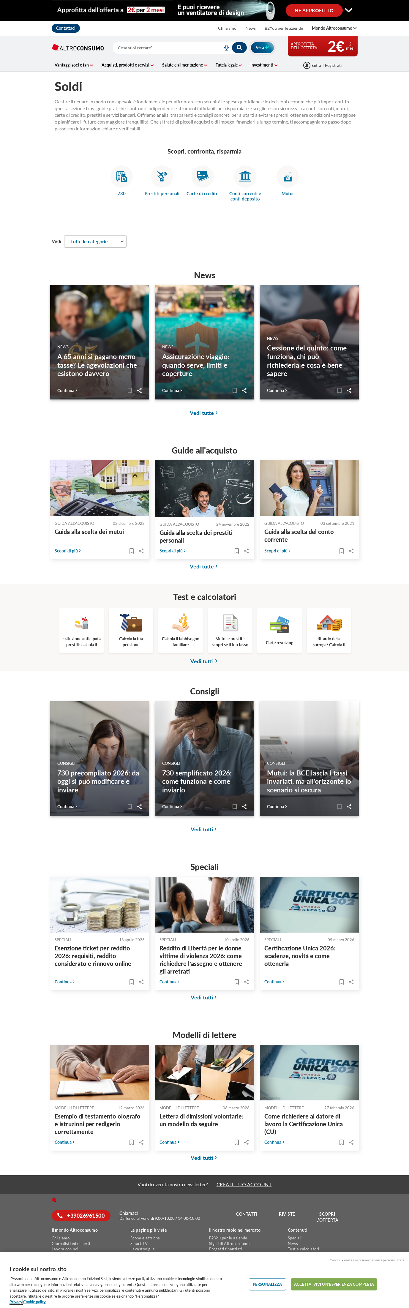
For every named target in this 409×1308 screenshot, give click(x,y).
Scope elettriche (145, 1238)
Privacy (16, 1301)
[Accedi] (312, 65)
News (250, 28)
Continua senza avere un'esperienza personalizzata (367, 1260)
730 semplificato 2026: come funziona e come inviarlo (197, 781)
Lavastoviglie (142, 1249)
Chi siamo (227, 28)
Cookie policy (34, 1301)
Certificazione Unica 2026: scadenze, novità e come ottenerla (299, 955)
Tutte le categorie (89, 241)
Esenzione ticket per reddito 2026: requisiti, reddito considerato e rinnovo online (93, 955)
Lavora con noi (65, 1249)
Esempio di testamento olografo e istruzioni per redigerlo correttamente (97, 1124)
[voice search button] (224, 47)
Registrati (333, 65)
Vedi (56, 241)
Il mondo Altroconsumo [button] (75, 1230)
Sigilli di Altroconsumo (229, 1243)
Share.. (139, 391)
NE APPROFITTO (314, 10)
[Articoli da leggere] (129, 391)
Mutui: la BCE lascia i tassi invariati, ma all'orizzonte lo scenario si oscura (309, 781)
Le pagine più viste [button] (148, 1230)
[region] (204, 1280)
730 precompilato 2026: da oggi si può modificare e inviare (98, 781)
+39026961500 (81, 1215)
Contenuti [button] (298, 1230)
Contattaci (65, 28)
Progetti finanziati (225, 1249)
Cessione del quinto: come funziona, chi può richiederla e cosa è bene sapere (307, 360)
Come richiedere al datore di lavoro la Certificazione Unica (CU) (303, 1124)
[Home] (54, 1199)
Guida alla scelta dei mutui (89, 531)
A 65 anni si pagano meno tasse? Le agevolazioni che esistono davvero (97, 364)
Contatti (247, 1214)
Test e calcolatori (303, 1249)
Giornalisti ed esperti (71, 1243)
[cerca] (160, 47)
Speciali (295, 1238)
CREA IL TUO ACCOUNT (244, 1184)
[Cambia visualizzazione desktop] (205, 10)
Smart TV (139, 1243)
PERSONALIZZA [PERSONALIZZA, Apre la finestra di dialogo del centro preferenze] (267, 1284)
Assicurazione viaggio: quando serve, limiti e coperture (195, 364)
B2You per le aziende (284, 28)
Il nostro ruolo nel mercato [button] (235, 1230)
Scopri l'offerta (327, 1216)
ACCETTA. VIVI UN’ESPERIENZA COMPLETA (334, 1284)
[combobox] (180, 48)
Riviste (287, 1214)
